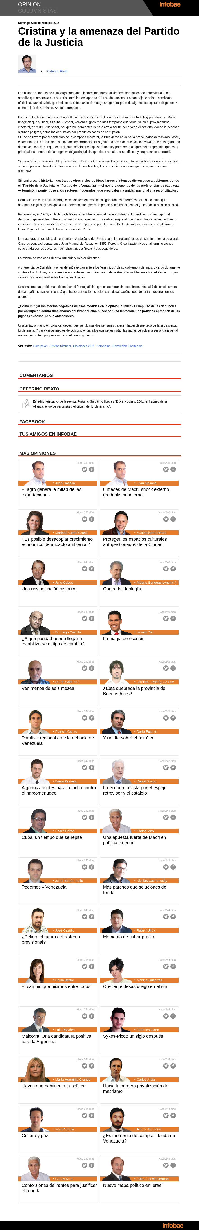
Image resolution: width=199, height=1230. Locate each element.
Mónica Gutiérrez (149, 980)
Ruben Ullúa (146, 930)
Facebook (91, 469)
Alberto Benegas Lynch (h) (157, 582)
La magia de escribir (123, 638)
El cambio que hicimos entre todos (56, 986)
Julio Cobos (64, 582)
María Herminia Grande (73, 1079)
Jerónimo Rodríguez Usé (155, 682)
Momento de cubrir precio (128, 936)
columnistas (37, 11)
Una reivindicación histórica (49, 588)
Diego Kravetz (65, 781)
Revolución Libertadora (127, 346)
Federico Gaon (148, 1030)
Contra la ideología (122, 588)
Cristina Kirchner (60, 346)
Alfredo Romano (149, 1129)
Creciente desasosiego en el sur (135, 986)
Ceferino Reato (57, 71)
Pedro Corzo (64, 831)
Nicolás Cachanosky (152, 881)
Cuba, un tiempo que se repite (52, 837)
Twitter (84, 469)
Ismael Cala (145, 632)
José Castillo (64, 930)
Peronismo (103, 346)
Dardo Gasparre (67, 682)
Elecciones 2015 (83, 346)
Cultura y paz (35, 1135)
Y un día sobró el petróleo (129, 737)
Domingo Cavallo (68, 632)
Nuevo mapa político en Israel (133, 1185)
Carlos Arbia (146, 1079)
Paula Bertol (64, 980)
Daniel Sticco (147, 781)
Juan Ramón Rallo (69, 881)
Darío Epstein (147, 731)
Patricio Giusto (66, 731)
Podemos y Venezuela (44, 887)
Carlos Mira (145, 831)
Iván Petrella (64, 1129)
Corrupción (40, 346)
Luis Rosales (65, 1030)
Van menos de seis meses (48, 688)
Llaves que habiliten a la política (54, 1085)
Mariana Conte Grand (71, 533)
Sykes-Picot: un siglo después (133, 1036)
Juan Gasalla (65, 483)
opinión (29, 4)
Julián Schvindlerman (153, 1179)
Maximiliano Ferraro (152, 533)
